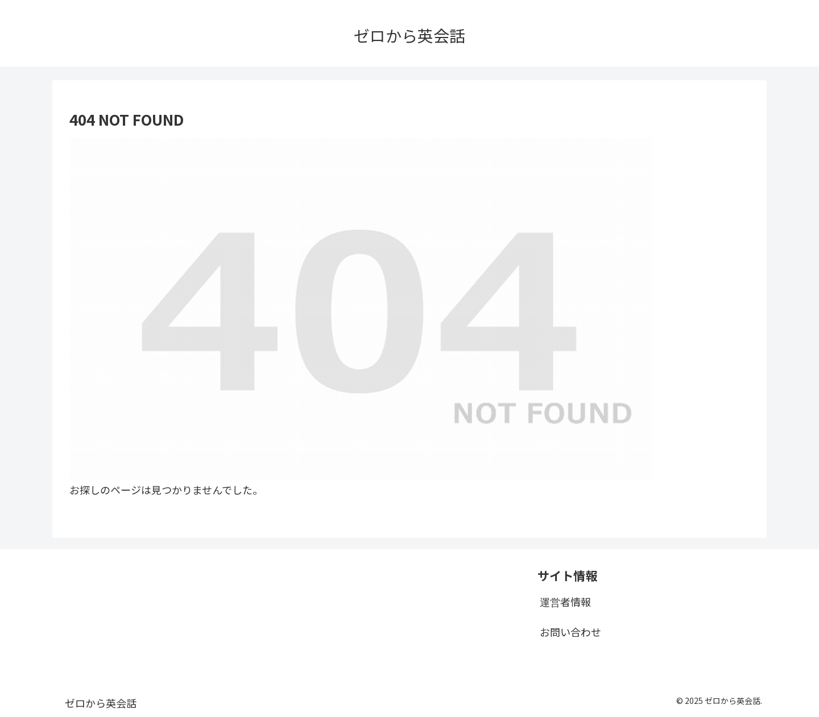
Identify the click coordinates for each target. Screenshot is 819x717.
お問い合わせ (570, 631)
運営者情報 (565, 601)
